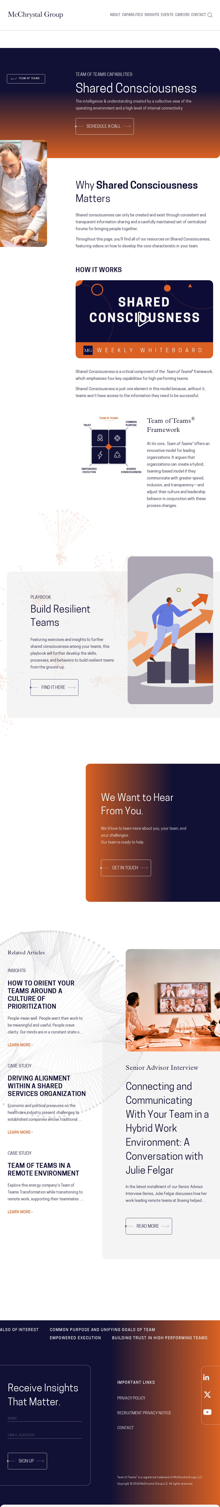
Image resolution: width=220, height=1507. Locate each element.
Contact (198, 15)
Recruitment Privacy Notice (144, 1413)
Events (167, 15)
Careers (182, 15)
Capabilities (132, 15)
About (115, 15)
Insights (152, 15)
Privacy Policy (131, 1398)
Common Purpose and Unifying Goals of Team (102, 1330)
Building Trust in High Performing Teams (160, 1338)
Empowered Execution (75, 1338)
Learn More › (20, 1045)
